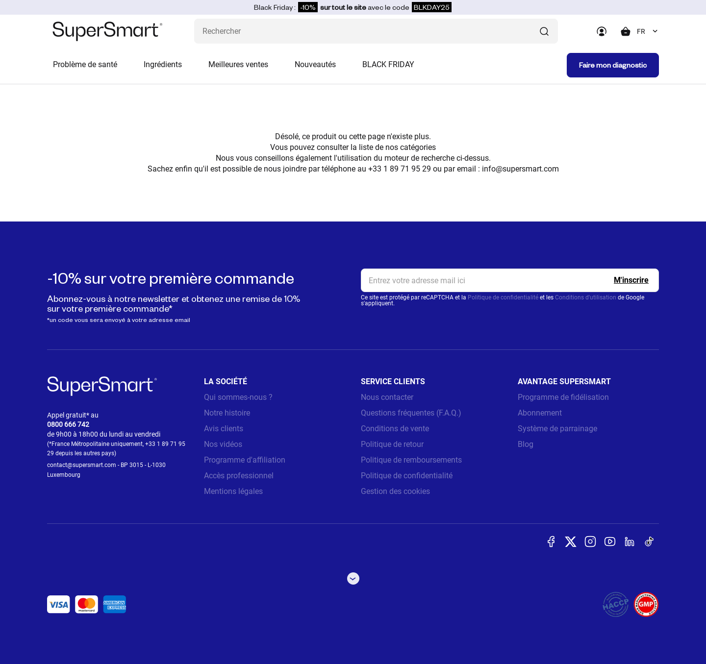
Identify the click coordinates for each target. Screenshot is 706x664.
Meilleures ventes (238, 64)
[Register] (631, 280)
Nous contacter (387, 397)
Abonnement (540, 413)
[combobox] (648, 31)
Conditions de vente (395, 428)
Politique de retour (392, 444)
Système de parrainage (557, 428)
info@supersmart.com (520, 168)
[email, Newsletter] (510, 280)
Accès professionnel (239, 475)
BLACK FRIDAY (388, 64)
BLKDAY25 (432, 7)
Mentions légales (233, 491)
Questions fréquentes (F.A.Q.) (411, 413)
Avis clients (223, 428)
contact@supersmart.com (81, 465)
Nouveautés (315, 64)
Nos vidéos (223, 444)
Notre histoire (227, 413)
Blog (525, 444)
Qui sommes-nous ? (238, 397)
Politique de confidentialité (503, 297)
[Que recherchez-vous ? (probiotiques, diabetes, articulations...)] (376, 31)
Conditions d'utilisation (585, 297)
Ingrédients (163, 64)
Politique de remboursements (411, 460)
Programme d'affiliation (244, 460)
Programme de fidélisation (563, 397)
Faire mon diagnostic (613, 65)
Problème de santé (85, 64)
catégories (418, 147)
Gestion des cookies (395, 491)
